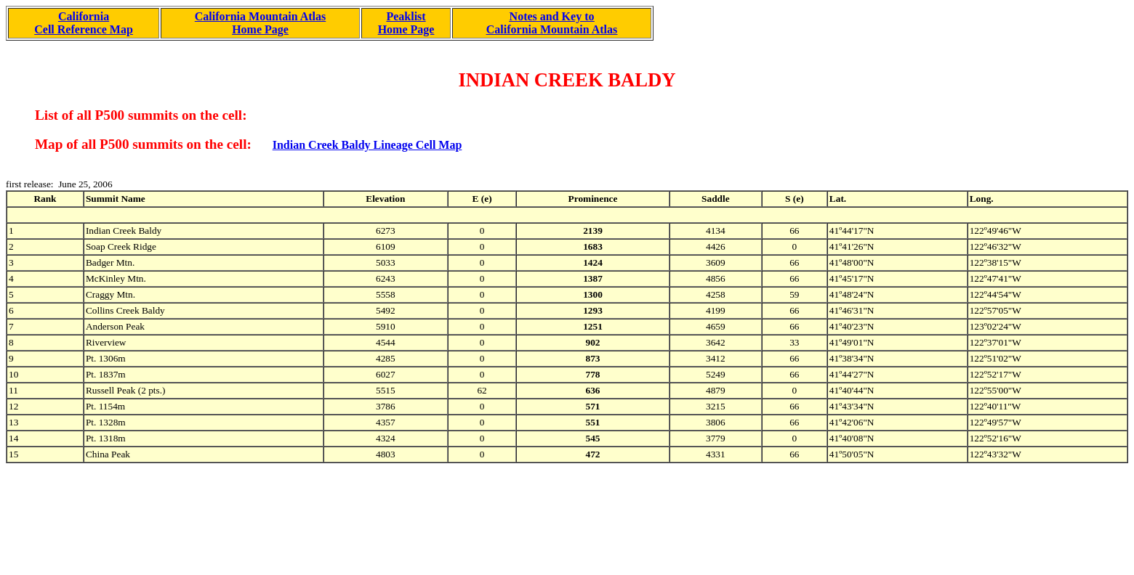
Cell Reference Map (83, 29)
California (83, 16)
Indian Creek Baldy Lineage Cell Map (367, 145)
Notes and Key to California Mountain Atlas (551, 23)
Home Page (260, 29)
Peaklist (405, 16)
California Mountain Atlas (260, 16)
